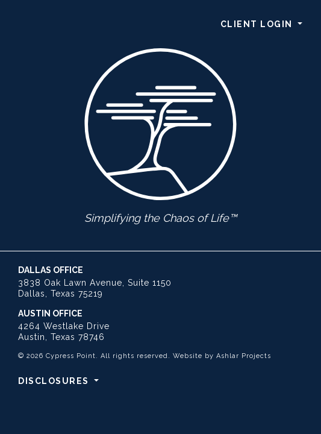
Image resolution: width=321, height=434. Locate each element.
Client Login (258, 24)
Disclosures (55, 381)
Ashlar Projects (243, 356)
